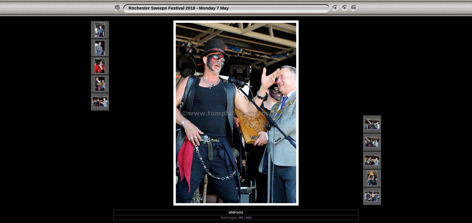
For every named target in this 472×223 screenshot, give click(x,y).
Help (249, 217)
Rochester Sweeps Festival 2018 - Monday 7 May (179, 8)
